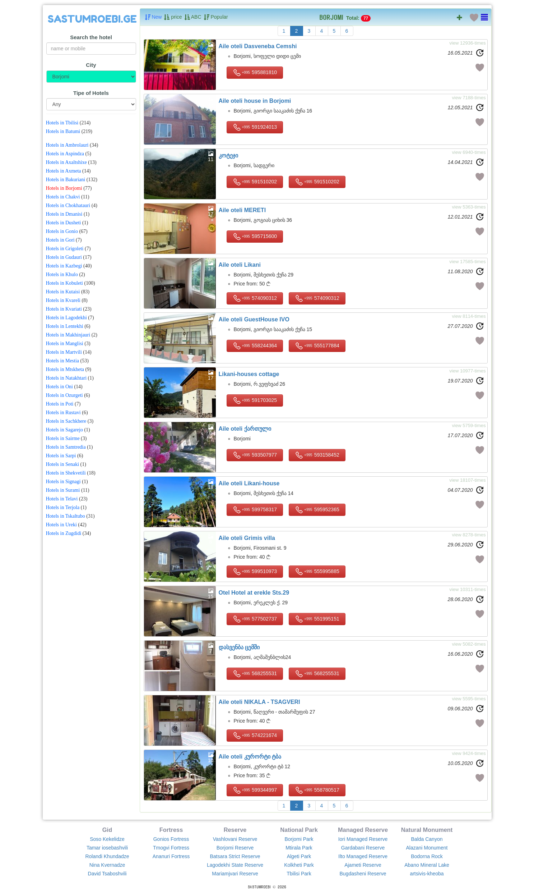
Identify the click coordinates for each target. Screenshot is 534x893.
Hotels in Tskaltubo (65, 516)
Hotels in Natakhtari (66, 378)
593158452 (317, 455)
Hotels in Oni (59, 386)
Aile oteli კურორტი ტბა (250, 757)
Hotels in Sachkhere (66, 421)
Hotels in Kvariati (64, 309)
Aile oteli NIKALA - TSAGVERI (259, 702)
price (173, 17)
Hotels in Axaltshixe (66, 162)
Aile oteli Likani (240, 265)
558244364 (255, 346)
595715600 (255, 236)
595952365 (317, 509)
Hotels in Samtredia (66, 447)
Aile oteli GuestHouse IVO (254, 319)
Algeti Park (299, 856)
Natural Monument (427, 829)
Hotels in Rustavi (63, 412)
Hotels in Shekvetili (66, 473)
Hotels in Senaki (62, 464)
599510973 (255, 571)
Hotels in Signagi (63, 481)
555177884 (317, 346)
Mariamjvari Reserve (235, 873)
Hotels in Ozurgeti (64, 395)
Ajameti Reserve (362, 865)
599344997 (255, 790)
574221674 (255, 735)
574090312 (255, 298)
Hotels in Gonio (62, 231)
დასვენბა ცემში (239, 647)
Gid (107, 829)
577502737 (255, 619)
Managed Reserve (363, 829)
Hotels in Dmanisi (64, 214)
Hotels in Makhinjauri (68, 335)
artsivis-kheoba (427, 873)
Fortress (171, 829)
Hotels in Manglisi (64, 343)
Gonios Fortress (171, 839)
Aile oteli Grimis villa (247, 538)
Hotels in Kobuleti (64, 283)
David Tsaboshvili (107, 873)
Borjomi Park (298, 839)
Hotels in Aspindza (65, 153)
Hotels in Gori (60, 240)
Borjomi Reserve (235, 848)
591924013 (255, 127)
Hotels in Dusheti (63, 222)
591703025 (255, 400)
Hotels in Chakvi (63, 197)
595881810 (255, 72)
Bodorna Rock (427, 856)
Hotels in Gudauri (64, 257)
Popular (216, 17)
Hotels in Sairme (63, 438)
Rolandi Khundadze (107, 856)
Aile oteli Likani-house (249, 483)
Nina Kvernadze (107, 865)
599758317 (255, 509)
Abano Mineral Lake (426, 865)
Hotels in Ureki (61, 524)
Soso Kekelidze (107, 839)
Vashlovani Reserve (235, 839)
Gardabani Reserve (363, 848)
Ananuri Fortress (171, 856)
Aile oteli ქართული (245, 429)
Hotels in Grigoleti (65, 248)
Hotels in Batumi (63, 131)
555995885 (317, 571)
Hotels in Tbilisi (62, 122)
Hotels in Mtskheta (65, 369)
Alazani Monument (427, 848)
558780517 (317, 790)
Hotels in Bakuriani (65, 179)
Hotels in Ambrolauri (67, 145)
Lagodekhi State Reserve (235, 865)
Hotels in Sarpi (61, 455)
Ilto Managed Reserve (362, 856)
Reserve (235, 829)
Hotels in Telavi (62, 499)
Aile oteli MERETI (242, 210)
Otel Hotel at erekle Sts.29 (254, 593)
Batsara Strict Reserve (235, 856)
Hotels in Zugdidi (64, 533)
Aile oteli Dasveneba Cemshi (258, 46)
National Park (299, 829)
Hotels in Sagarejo (64, 429)
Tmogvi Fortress (171, 848)
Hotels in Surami (63, 490)
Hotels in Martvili (64, 352)
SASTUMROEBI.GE (92, 19)
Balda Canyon (427, 839)
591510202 (255, 182)
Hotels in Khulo (62, 274)
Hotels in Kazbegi (64, 266)
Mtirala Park (298, 848)
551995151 (317, 619)
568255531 (255, 673)
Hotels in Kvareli (63, 300)
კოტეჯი (228, 155)
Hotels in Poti (60, 404)
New (153, 17)
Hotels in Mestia (62, 360)
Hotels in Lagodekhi (66, 317)
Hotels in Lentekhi (64, 326)
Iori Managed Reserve (363, 839)
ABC (192, 17)
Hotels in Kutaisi (63, 291)
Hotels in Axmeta (63, 171)
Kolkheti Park (299, 865)
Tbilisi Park (299, 873)
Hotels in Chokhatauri (68, 205)
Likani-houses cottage (249, 374)
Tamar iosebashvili (107, 848)
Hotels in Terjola (63, 507)
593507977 (255, 455)
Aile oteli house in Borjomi (255, 101)
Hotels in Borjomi (64, 188)
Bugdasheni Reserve (363, 873)
